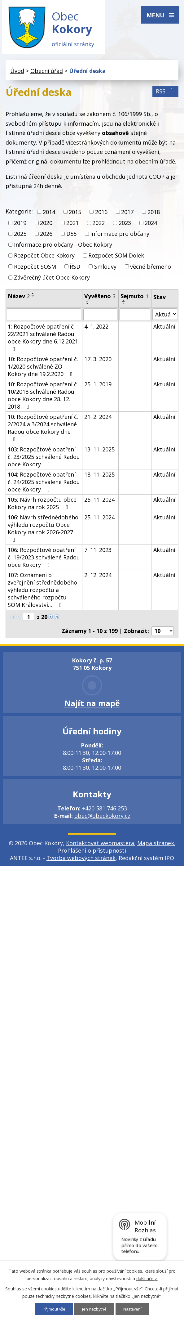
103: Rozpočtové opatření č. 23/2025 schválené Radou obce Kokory (44, 460)
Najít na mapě (92, 706)
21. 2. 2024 (98, 420)
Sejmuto (134, 299)
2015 (75, 215)
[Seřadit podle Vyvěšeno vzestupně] (87, 304)
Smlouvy (105, 269)
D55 (71, 237)
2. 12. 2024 (98, 578)
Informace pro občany (119, 237)
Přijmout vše (52, 1309)
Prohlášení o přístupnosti (92, 854)
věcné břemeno (150, 269)
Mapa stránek (155, 846)
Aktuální (164, 330)
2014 (49, 215)
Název (19, 299)
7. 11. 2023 (98, 553)
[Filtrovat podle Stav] (164, 317)
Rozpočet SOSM (35, 269)
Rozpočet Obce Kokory (44, 258)
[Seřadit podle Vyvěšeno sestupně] (87, 307)
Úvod (17, 74)
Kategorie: (19, 214)
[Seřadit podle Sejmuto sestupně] (123, 307)
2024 (151, 226)
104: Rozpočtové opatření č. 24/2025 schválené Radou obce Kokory (44, 485)
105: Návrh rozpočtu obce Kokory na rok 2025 (42, 506)
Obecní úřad (46, 74)
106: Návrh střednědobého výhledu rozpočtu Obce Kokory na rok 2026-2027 (43, 531)
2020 (46, 226)
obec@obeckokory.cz (102, 819)
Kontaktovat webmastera (100, 846)
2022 (98, 226)
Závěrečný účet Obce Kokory (52, 281)
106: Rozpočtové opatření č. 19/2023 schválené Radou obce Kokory (44, 560)
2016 (101, 215)
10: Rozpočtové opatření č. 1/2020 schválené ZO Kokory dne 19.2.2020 (43, 370)
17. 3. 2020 (98, 362)
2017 (127, 215)
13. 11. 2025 (99, 452)
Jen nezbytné (95, 1309)
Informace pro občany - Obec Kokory (63, 248)
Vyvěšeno (100, 299)
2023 (125, 226)
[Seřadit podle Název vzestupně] (33, 297)
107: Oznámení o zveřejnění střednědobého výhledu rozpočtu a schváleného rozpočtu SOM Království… (42, 593)
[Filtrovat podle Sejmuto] (135, 318)
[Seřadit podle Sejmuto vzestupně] (123, 304)
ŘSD (75, 269)
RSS (165, 94)
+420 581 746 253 (104, 811)
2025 (20, 237)
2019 (20, 226)
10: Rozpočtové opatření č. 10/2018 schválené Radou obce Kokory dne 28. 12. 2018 (43, 399)
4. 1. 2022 (96, 330)
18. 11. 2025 (99, 478)
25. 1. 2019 (98, 387)
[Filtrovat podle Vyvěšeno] (100, 318)
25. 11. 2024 (99, 503)
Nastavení (135, 1309)
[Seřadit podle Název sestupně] (33, 299)
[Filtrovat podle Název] (44, 318)
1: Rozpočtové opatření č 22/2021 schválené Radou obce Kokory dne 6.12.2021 (43, 340)
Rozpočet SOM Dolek (116, 258)
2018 (153, 215)
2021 (72, 226)
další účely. (147, 1278)
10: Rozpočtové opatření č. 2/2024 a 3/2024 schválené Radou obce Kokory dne (43, 431)
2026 (46, 237)
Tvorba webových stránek (81, 861)
